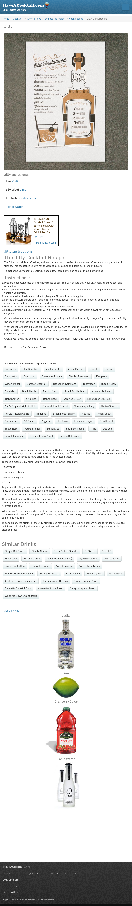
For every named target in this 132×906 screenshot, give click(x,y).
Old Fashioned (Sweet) (59, 559)
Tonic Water (14, 206)
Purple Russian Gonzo (17, 414)
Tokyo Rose (11, 429)
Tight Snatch (12, 399)
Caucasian (29, 376)
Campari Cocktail (36, 384)
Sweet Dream (111, 559)
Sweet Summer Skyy (86, 581)
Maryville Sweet (40, 566)
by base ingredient (55, 19)
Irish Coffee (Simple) (66, 551)
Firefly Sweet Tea (49, 573)
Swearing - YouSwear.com (76, 873)
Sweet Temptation (89, 566)
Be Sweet (90, 551)
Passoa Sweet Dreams (55, 581)
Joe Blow (62, 421)
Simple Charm (40, 551)
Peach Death (104, 414)
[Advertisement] (66, 838)
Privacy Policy (29, 873)
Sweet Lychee (94, 573)
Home (6, 19)
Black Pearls (29, 391)
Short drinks (34, 19)
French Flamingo (14, 436)
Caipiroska (11, 376)
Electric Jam (50, 391)
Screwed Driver (72, 399)
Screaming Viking (84, 406)
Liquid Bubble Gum (75, 391)
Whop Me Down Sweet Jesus (21, 596)
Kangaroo (101, 376)
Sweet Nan (11, 559)
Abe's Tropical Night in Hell (20, 406)
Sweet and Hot (32, 559)
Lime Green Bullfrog (98, 399)
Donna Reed (50, 399)
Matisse (85, 414)
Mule (93, 429)
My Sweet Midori (88, 559)
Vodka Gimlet (53, 369)
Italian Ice (53, 429)
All (15, 886)
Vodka (16, 181)
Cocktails (18, 19)
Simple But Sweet (70, 436)
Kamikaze (10, 369)
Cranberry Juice (28, 198)
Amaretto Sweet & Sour (18, 588)
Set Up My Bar (12, 611)
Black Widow (108, 384)
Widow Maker (12, 384)
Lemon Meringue (83, 421)
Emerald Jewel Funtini (55, 406)
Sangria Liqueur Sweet (82, 588)
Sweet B (106, 551)
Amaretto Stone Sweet (50, 588)
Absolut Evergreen (79, 376)
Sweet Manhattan (15, 566)
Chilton (109, 369)
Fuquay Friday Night (41, 436)
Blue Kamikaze (30, 369)
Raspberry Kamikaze (64, 384)
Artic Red (31, 399)
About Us (7, 873)
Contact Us (17, 873)
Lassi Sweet (115, 573)
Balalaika (10, 391)
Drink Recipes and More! (27, 6)
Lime (23, 189)
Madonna (41, 414)
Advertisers (7, 886)
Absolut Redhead (101, 391)
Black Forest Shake (64, 414)
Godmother (11, 421)
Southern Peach (75, 429)
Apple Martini (75, 369)
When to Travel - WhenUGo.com (50, 873)
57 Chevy (29, 421)
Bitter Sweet (73, 573)
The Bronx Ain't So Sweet (19, 573)
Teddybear (89, 384)
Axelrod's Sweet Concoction (20, 581)
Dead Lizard (106, 421)
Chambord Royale (52, 376)
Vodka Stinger (32, 429)
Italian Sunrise (109, 406)
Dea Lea (107, 429)
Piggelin (46, 421)
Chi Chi (94, 369)
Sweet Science (64, 566)
